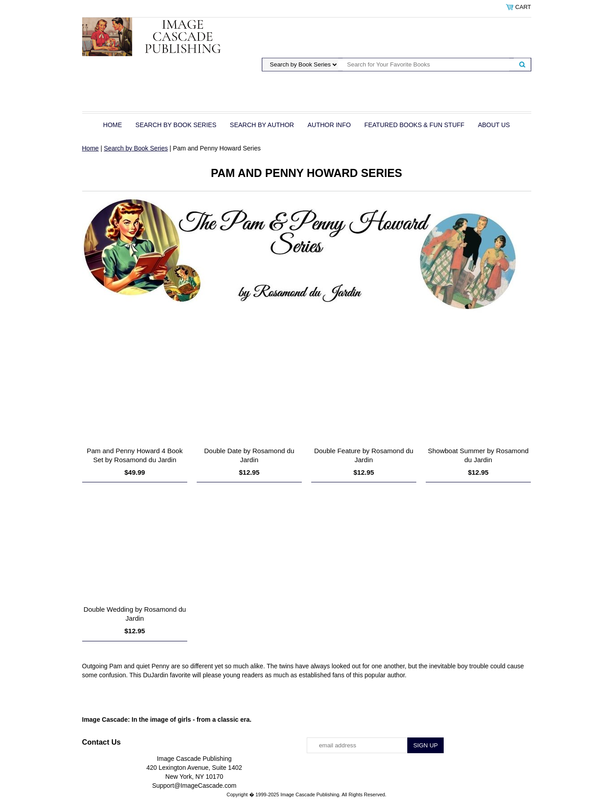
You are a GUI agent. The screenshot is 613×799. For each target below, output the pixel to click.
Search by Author (262, 124)
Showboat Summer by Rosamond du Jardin (478, 455)
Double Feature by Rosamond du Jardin (363, 455)
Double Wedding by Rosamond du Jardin (135, 613)
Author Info (329, 124)
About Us (494, 124)
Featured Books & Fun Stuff (414, 124)
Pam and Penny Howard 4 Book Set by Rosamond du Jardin (134, 455)
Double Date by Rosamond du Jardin (249, 455)
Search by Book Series (176, 124)
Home (112, 124)
